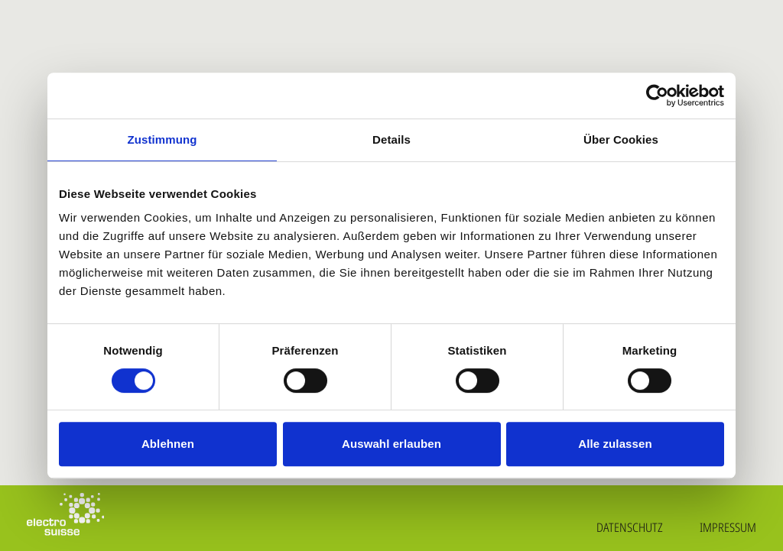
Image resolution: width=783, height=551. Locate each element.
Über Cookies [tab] (620, 139)
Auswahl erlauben (391, 443)
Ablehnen (167, 443)
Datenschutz (629, 527)
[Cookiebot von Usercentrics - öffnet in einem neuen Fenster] (657, 95)
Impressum (728, 527)
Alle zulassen (614, 443)
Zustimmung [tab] (162, 139)
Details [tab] (391, 139)
